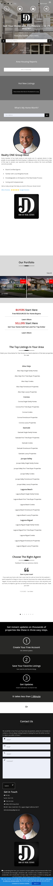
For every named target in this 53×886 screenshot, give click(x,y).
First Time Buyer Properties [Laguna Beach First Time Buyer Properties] (27, 499)
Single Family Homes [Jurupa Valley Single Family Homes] (27, 463)
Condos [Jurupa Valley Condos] (27, 474)
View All (49, 273)
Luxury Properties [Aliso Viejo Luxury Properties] (27, 392)
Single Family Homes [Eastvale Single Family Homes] (27, 432)
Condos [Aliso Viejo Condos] (27, 381)
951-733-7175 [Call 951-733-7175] (26, 52)
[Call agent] (2, 3)
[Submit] (9, 786)
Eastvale (26, 428)
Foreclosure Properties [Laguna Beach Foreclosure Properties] (27, 510)
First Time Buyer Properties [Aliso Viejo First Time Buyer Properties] (27, 376)
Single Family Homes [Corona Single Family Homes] (27, 401)
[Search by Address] (26, 40)
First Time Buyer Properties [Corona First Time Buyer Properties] (27, 407)
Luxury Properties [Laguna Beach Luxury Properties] (27, 515)
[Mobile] (26, 754)
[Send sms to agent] (5, 3)
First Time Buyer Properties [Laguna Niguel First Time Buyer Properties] (27, 530)
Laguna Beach (26, 489)
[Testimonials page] (26, 580)
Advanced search (46, 45)
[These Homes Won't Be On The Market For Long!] (26, 91)
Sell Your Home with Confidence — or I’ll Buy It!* (26, 27)
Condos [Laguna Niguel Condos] (27, 535)
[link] (47, 115)
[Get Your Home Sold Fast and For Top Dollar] (26, 328)
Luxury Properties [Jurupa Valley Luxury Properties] (27, 484)
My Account (42, 3)
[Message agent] (26, 801)
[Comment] (26, 768)
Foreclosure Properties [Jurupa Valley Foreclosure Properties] (27, 479)
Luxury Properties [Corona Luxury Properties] (27, 423)
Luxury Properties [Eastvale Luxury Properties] (27, 454)
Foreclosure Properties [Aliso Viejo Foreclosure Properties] (27, 387)
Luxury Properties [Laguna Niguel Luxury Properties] (27, 546)
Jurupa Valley (26, 458)
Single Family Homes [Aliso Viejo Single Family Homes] (27, 371)
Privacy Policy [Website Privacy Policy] (36, 877)
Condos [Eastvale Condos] (27, 443)
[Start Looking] (49, 40)
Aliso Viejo (26, 366)
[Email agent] (8, 3)
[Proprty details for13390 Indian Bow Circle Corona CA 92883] (13, 287)
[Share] (46, 8)
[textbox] (26, 69)
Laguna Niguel (26, 520)
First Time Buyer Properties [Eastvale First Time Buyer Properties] (27, 438)
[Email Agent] (26, 810)
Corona (26, 397)
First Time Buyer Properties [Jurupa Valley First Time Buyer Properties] (27, 468)
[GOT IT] (36, 883)
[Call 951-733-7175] (6, 8)
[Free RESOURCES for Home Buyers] (26, 314)
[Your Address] (24, 115)
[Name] (26, 739)
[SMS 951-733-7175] (19, 8)
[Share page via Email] (11, 3)
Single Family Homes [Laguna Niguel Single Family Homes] (27, 525)
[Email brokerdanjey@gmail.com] (33, 8)
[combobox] (26, 70)
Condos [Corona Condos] (27, 412)
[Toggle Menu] (50, 2)
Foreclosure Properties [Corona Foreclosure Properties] (27, 417)
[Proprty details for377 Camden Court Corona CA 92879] (40, 287)
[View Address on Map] (26, 807)
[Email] (26, 747)
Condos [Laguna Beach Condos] (27, 505)
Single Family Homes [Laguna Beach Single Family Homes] (27, 494)
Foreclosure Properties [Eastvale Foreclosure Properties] (27, 448)
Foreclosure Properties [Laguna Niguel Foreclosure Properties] (27, 541)
